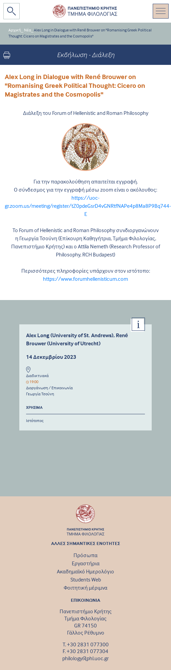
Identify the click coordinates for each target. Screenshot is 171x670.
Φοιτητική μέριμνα (85, 587)
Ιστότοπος (35, 420)
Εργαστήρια (86, 563)
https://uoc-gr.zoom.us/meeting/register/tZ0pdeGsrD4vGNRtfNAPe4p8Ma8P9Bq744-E (88, 205)
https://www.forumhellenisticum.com (85, 278)
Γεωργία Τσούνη (40, 393)
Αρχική (14, 29)
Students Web (85, 579)
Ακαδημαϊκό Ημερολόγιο (85, 571)
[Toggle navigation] (160, 11)
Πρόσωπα (85, 555)
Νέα (27, 29)
